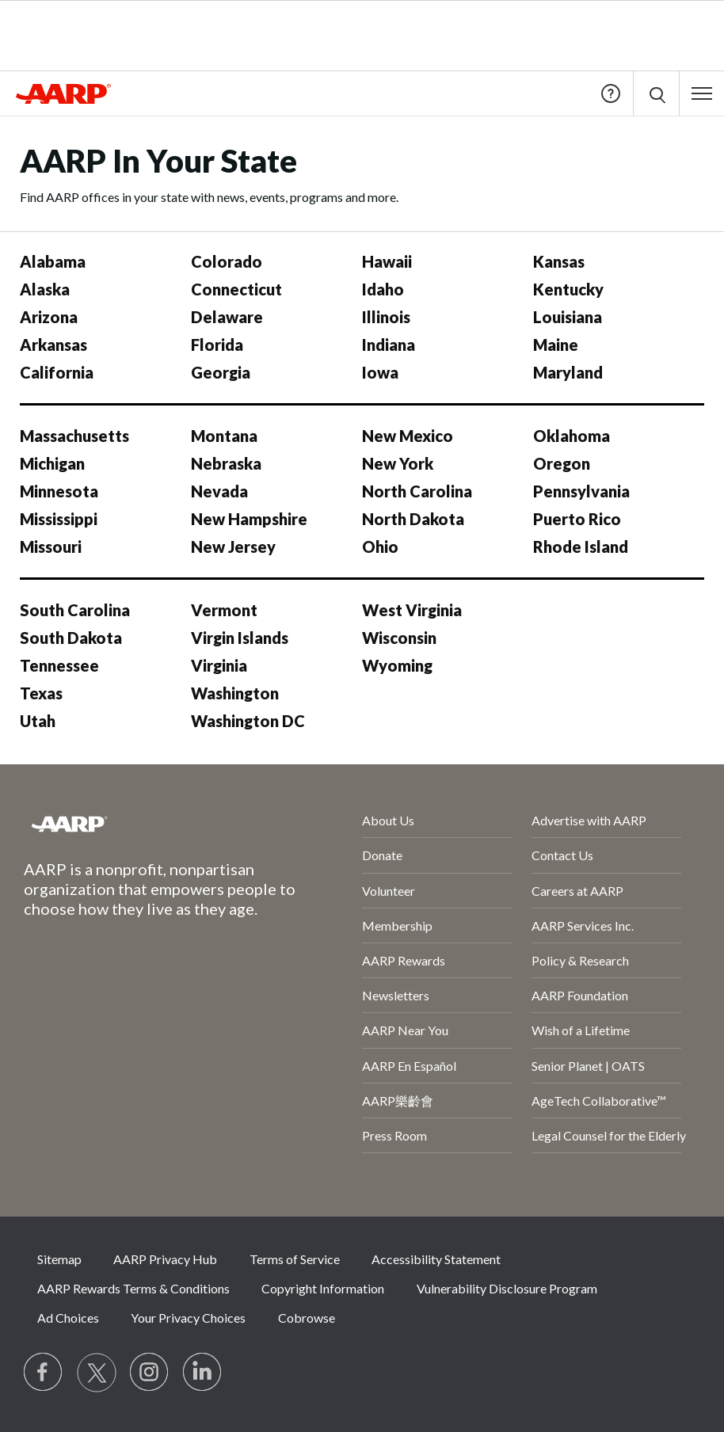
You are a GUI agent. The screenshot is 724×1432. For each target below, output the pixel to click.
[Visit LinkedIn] (203, 1372)
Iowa (380, 372)
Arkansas (53, 344)
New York (397, 463)
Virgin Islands (239, 637)
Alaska (45, 289)
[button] (702, 93)
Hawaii (387, 261)
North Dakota (413, 518)
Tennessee (59, 665)
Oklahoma (571, 435)
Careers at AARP (577, 890)
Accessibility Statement (436, 1258)
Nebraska (226, 463)
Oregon (561, 463)
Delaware (227, 316)
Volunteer (388, 890)
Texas (41, 693)
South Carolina (75, 609)
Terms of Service (295, 1258)
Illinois (386, 316)
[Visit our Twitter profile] (96, 1372)
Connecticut (236, 289)
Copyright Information (322, 1288)
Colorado (226, 261)
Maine (555, 344)
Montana (224, 435)
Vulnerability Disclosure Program (507, 1288)
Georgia (220, 372)
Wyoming (397, 665)
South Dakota (71, 637)
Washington (235, 693)
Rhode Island (580, 546)
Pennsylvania (581, 491)
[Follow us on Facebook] (43, 1372)
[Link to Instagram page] (150, 1372)
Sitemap (59, 1258)
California (56, 372)
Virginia (219, 665)
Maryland (568, 372)
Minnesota (59, 491)
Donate (382, 855)
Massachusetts (74, 435)
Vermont (224, 609)
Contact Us (562, 855)
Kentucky (568, 289)
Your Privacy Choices (188, 1317)
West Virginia (412, 609)
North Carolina (417, 491)
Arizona (49, 316)
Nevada (219, 491)
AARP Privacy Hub (165, 1258)
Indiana (388, 344)
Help (610, 93)
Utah (37, 720)
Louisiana (567, 316)
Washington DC (248, 720)
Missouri (51, 546)
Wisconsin (399, 637)
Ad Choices (68, 1317)
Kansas (559, 261)
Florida (217, 344)
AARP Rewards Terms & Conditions (133, 1288)
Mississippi (58, 518)
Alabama (53, 261)
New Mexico (407, 435)
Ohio (380, 546)
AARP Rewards (403, 960)
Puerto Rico (577, 518)
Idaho (383, 289)
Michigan (52, 463)
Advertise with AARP (589, 820)
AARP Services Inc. (583, 925)
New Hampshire (249, 518)
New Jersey (233, 546)
